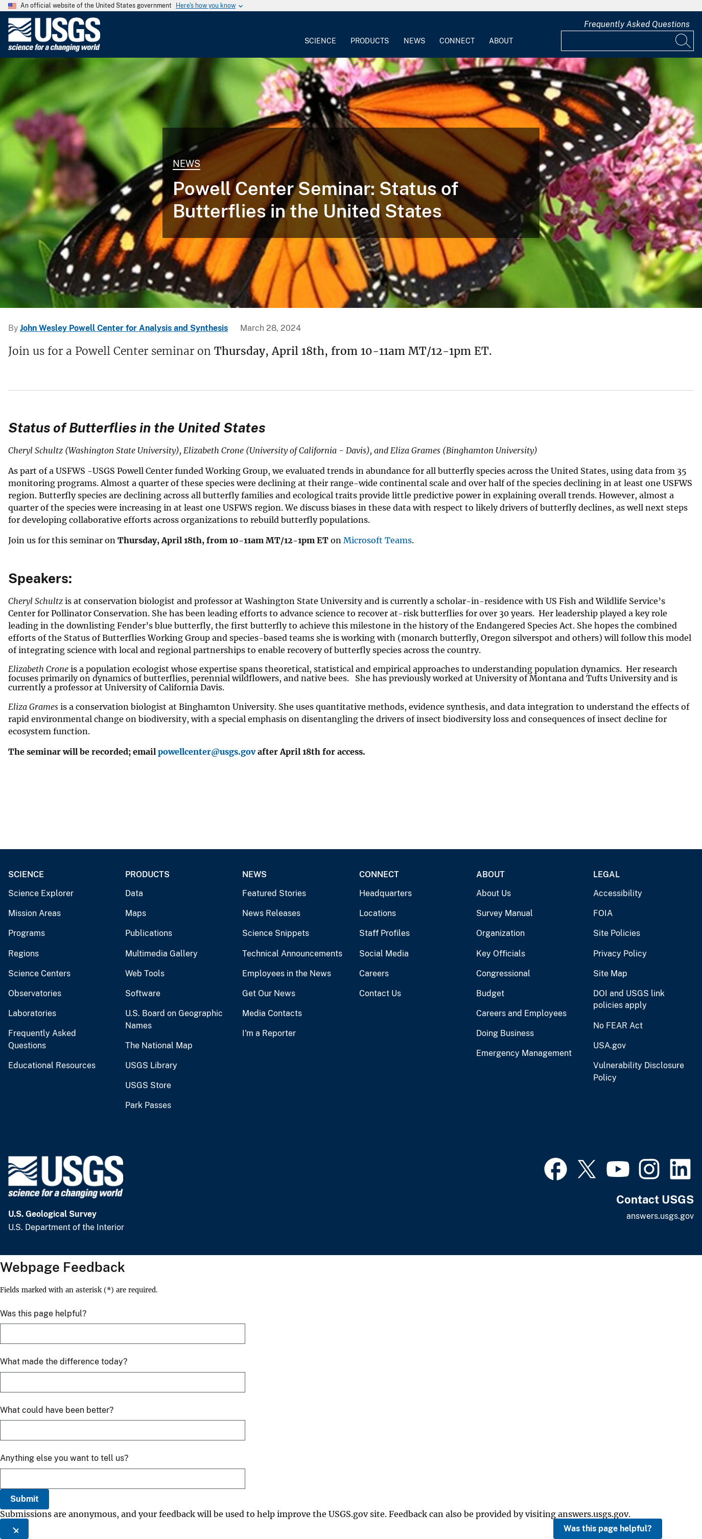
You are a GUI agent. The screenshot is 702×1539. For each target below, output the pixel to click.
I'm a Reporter (269, 1033)
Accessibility (617, 893)
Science (320, 41)
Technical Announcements (292, 953)
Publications (148, 933)
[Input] (627, 41)
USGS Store (148, 1085)
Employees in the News (286, 973)
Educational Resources (52, 1065)
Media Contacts (272, 1013)
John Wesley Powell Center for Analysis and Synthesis (124, 328)
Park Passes (148, 1105)
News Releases (271, 913)
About (501, 41)
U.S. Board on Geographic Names (174, 1019)
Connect (457, 41)
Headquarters (385, 893)
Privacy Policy (620, 953)
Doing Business (505, 1033)
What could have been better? (56, 1410)
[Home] (54, 49)
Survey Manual (504, 913)
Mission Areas (34, 913)
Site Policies (616, 933)
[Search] (683, 41)
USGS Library (151, 1065)
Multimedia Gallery (161, 953)
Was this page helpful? (608, 1528)
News (414, 41)
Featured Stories (274, 893)
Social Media (384, 953)
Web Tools (145, 973)
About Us (493, 893)
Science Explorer (41, 893)
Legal (606, 874)
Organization (500, 933)
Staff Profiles (384, 933)
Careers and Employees (521, 1013)
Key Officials (500, 953)
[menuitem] (320, 34)
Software (142, 993)
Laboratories (32, 1013)
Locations (377, 913)
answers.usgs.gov (660, 1216)
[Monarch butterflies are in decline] (351, 183)
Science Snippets (275, 933)
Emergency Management (524, 1053)
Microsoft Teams (377, 540)
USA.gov (609, 1045)
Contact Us (380, 993)
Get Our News (268, 993)
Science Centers (39, 973)
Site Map (610, 973)
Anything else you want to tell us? (64, 1458)
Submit (24, 1499)
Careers (374, 973)
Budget (490, 993)
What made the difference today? (63, 1361)
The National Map (159, 1045)
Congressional (503, 973)
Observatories (34, 993)
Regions (23, 953)
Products (369, 41)
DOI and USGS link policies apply (629, 1000)
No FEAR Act (618, 1025)
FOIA (603, 913)
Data (134, 893)
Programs (26, 933)
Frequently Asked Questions (637, 24)
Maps (135, 913)
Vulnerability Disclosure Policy (638, 1072)
